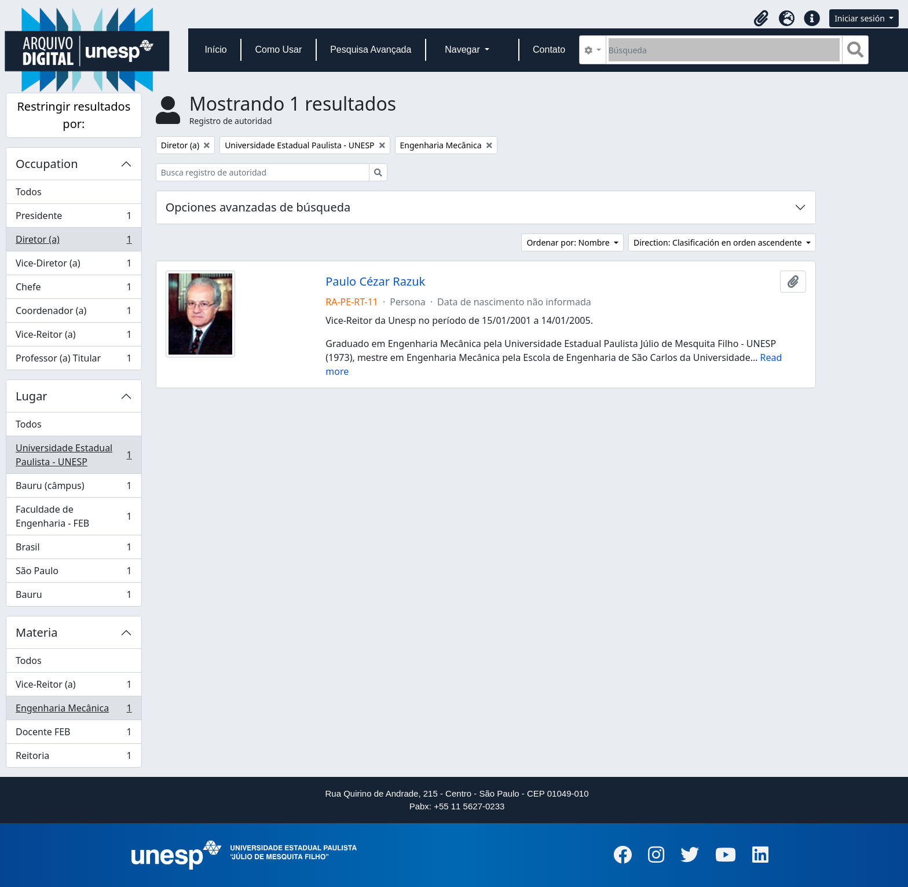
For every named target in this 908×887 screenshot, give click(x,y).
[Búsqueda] (724, 49)
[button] (761, 18)
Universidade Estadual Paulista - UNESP (73, 454)
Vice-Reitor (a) (73, 336)
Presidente (73, 218)
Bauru (73, 596)
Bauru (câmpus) (73, 488)
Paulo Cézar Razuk (375, 282)
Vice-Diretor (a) (73, 265)
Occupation (47, 163)
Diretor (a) (73, 241)
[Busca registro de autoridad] (262, 172)
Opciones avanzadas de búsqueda (258, 207)
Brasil (73, 549)
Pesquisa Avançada (370, 49)
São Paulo (73, 573)
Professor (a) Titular (73, 360)
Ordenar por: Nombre (569, 242)
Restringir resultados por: (73, 115)
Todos (29, 191)
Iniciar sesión (860, 18)
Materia (37, 632)
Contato (549, 49)
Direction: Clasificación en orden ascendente (719, 242)
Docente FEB (73, 734)
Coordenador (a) (73, 313)
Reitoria (73, 758)
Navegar (463, 49)
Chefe (73, 289)
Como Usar (278, 49)
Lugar (31, 396)
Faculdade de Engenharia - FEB (73, 516)
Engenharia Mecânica (73, 710)
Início (215, 49)
